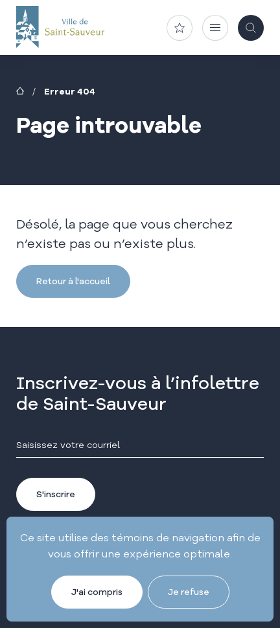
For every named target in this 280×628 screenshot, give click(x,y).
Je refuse (188, 592)
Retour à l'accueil (73, 281)
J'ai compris (96, 592)
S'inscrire (55, 494)
